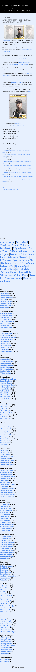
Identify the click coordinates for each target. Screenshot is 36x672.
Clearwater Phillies (6, 473)
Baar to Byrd (22, 242)
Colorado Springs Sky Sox (8, 337)
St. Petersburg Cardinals (7, 488)
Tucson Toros (4, 349)
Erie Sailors (3, 592)
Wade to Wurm (21, 275)
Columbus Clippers (6, 313)
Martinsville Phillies (6, 650)
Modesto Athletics (6, 429)
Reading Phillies (5, 371)
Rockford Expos (5, 522)
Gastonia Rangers (5, 548)
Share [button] (3, 187)
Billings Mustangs (5, 620)
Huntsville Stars (5, 395)
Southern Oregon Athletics (8, 576)
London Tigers (5, 367)
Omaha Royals (4, 307)
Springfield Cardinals (6, 526)
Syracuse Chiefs (5, 323)
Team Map (28, 10)
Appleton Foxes (5, 504)
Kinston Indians (5, 455)
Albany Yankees (5, 359)
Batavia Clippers (5, 588)
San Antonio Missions (7, 413)
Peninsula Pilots (5, 459)
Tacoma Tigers (4, 347)
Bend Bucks (4, 568)
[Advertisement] (18, 212)
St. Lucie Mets (4, 486)
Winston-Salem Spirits (7, 465)
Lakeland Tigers (5, 478)
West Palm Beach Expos (7, 494)
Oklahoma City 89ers (6, 305)
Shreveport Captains (6, 415)
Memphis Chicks (5, 397)
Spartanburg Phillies (6, 556)
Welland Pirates (16, 189)
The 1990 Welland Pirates (19, 126)
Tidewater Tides (5, 325)
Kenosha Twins (5, 514)
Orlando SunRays (5, 399)
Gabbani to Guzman (19, 251)
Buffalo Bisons (4, 293)
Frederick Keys (4, 453)
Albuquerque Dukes (6, 333)
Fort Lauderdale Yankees (7, 476)
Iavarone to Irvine (18, 254)
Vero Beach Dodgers (6, 492)
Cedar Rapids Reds (6, 510)
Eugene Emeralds (5, 572)
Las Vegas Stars (4, 341)
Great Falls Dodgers (6, 626)
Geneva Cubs (4, 594)
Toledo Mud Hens (6, 327)
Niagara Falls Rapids (6, 600)
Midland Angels (5, 411)
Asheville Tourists (5, 536)
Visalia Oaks (3, 445)
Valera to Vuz (6, 275)
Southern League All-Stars (8, 379)
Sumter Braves (4, 558)
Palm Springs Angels (6, 431)
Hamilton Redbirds (6, 596)
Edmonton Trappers (6, 339)
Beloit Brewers (4, 506)
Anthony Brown (6, 40)
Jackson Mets (4, 409)
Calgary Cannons (5, 335)
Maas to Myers (28, 260)
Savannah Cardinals (6, 554)
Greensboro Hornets (6, 550)
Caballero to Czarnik (9, 245)
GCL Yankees (4, 662)
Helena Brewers (5, 628)
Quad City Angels (5, 520)
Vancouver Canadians (6, 351)
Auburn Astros (5, 586)
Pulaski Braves (4, 654)
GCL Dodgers (4, 660)
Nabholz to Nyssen (9, 263)
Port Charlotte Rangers (7, 484)
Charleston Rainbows (7, 542)
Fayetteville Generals (6, 546)
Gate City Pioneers (6, 624)
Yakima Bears (4, 580)
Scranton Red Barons (6, 315)
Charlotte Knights (6, 383)
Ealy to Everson (20, 248)
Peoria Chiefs (4, 518)
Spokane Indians (5, 578)
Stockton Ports (5, 443)
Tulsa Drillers (4, 417)
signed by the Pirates (23, 62)
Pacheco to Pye (7, 266)
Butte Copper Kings (6, 622)
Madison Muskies (5, 516)
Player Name (11, 10)
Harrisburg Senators (6, 365)
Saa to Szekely (22, 269)
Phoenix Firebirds (5, 343)
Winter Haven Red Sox (7, 496)
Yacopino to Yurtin (13, 278)
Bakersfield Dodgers (6, 427)
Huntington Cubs (6, 644)
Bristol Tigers (4, 638)
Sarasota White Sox (6, 490)
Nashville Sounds (5, 303)
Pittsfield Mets (4, 604)
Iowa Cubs (3, 299)
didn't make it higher (24, 58)
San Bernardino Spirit (6, 439)
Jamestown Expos (5, 598)
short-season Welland (17, 82)
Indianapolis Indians (6, 297)
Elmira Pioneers (5, 590)
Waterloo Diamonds (6, 528)
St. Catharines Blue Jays (7, 606)
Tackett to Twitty (8, 272)
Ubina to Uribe (24, 272)
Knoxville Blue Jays (6, 393)
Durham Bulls (4, 451)
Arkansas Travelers (6, 405)
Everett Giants (4, 574)
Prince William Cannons (7, 461)
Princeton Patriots (6, 652)
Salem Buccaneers (5, 463)
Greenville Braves (5, 389)
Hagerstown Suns (5, 363)
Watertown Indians (6, 610)
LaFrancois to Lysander (10, 260)
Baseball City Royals (6, 471)
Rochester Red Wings (7, 321)
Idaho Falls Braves (5, 630)
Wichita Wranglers (5, 419)
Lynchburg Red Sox (6, 457)
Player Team (20, 10)
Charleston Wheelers (6, 544)
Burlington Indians (6, 640)
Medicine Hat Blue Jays (7, 632)
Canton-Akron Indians (7, 361)
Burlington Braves (5, 508)
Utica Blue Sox (4, 608)
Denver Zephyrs (5, 295)
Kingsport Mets (5, 648)
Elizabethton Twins (6, 642)
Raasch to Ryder (7, 269)
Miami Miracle (4, 480)
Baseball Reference (24, 64)
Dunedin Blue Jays (6, 474)
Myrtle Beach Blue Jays (7, 552)
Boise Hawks (4, 570)
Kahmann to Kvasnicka (18, 257)
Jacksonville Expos (6, 391)
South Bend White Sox (7, 524)
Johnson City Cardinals (7, 646)
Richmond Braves (5, 319)
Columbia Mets (5, 540)
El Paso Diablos (5, 407)
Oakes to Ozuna (27, 263)
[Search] (33, 2)
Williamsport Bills (5, 373)
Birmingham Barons (6, 381)
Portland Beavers (5, 345)
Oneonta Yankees (5, 602)
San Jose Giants (5, 441)
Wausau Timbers (5, 530)
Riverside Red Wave (6, 435)
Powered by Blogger (18, 667)
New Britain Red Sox (6, 369)
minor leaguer (9, 189)
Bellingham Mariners (6, 566)
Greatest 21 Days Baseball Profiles (15, 5)
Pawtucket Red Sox (6, 317)
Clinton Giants (5, 512)
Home (4, 10)
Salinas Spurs (4, 437)
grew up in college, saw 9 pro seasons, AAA (18, 176)
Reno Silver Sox (5, 433)
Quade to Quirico (23, 266)
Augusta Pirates (5, 538)
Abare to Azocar (7, 242)
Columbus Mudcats (6, 387)
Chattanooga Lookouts (7, 385)
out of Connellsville (13, 64)
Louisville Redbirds (6, 301)
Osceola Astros (5, 482)
